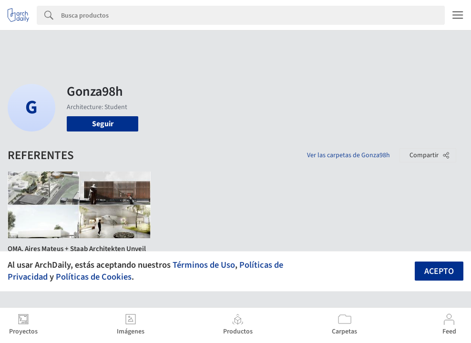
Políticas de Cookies (94, 277)
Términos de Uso (204, 265)
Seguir (102, 124)
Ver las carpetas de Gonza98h (348, 155)
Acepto (439, 271)
